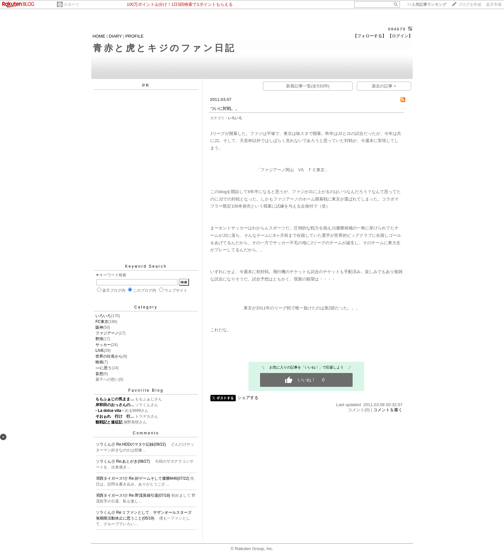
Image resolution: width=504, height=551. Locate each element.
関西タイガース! (110, 478)
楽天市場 (493, 4)
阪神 (99, 327)
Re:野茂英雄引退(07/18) (150, 495)
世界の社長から (108, 356)
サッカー (103, 344)
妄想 (99, 373)
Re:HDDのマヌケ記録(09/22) (141, 444)
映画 (99, 362)
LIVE (99, 350)
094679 (397, 29)
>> (426, 4)
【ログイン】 (400, 35)
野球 (99, 339)
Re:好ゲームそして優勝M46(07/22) (159, 478)
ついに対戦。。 (224, 108)
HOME (99, 36)
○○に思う (103, 368)
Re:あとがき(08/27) (133, 461)
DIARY (115, 36)
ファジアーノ (107, 333)
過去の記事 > (384, 86)
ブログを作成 (469, 4)
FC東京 (101, 321)
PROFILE (134, 36)
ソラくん (103, 444)
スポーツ (71, 4)
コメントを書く (387, 409)
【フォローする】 (369, 35)
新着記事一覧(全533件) (307, 86)
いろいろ (103, 316)
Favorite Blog (146, 390)
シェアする (248, 397)
